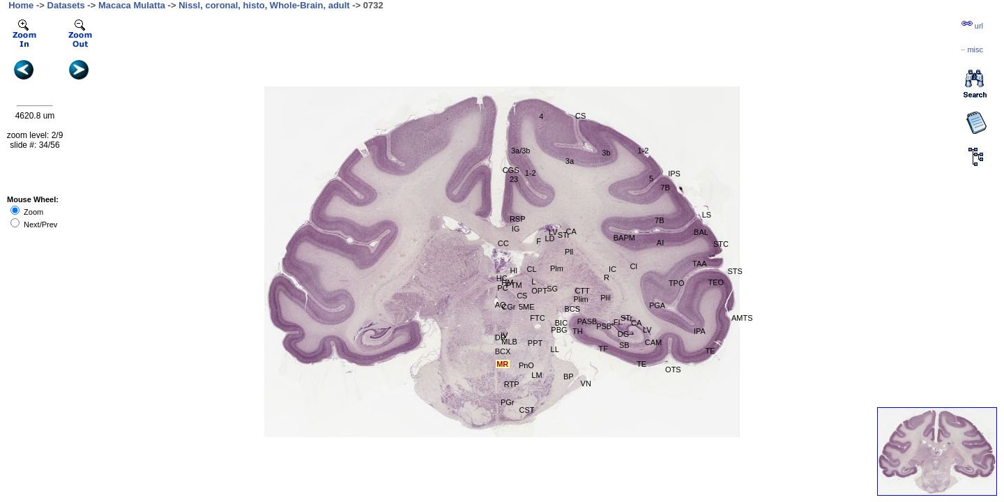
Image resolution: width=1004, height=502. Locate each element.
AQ (500, 305)
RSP (518, 219)
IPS (674, 173)
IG (516, 229)
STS (735, 271)
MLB (509, 341)
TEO (716, 282)
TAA (699, 263)
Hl (513, 270)
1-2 (643, 150)
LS (706, 215)
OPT (539, 291)
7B (659, 220)
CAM (653, 342)
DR (500, 337)
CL (531, 269)
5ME (527, 307)
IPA (700, 331)
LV (647, 330)
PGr (508, 402)
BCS (572, 309)
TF (603, 348)
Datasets (66, 5)
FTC (537, 318)
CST (527, 410)
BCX (503, 351)
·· (972, 49)
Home (20, 5)
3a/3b (521, 150)
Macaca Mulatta (131, 5)
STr (626, 318)
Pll (569, 252)
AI (660, 242)
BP (568, 376)
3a (569, 161)
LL (555, 349)
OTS (673, 369)
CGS (511, 170)
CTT (582, 291)
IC (612, 269)
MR (502, 364)
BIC (561, 323)
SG (552, 288)
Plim (580, 299)
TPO (677, 283)
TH (577, 331)
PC (502, 288)
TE (641, 364)
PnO (526, 365)
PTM (513, 285)
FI (617, 322)
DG (624, 334)
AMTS (742, 318)
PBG (559, 330)
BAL (701, 232)
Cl (633, 266)
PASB (587, 321)
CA (636, 323)
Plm (556, 268)
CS (580, 116)
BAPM (624, 238)
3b (606, 153)
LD (549, 238)
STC (721, 244)
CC (503, 243)
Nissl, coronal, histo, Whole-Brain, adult (264, 5)
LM (536, 375)
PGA (657, 305)
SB (624, 345)
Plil (605, 298)
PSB (603, 326)
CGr (508, 307)
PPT (535, 343)
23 (514, 179)
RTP (511, 384)
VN (586, 383)
